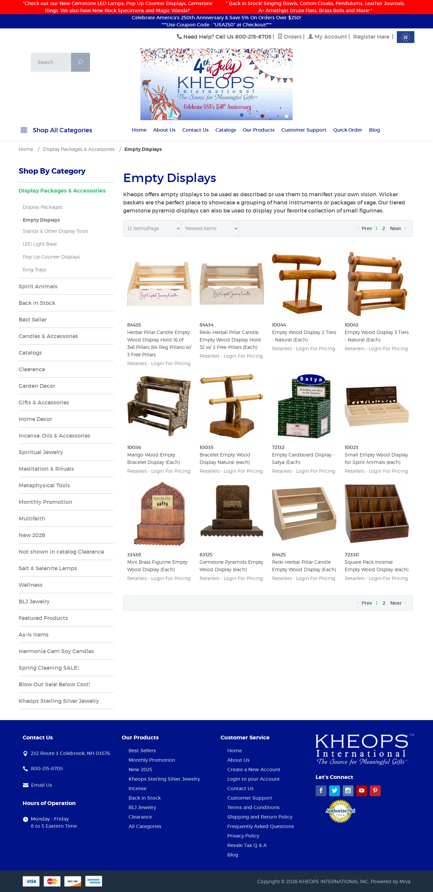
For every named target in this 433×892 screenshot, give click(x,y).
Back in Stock (37, 302)
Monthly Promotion (45, 501)
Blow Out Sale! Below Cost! (54, 684)
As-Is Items (34, 634)
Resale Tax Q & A (247, 845)
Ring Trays (34, 269)
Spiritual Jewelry (41, 452)
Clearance (32, 369)
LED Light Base (40, 244)
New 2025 (140, 769)
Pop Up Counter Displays (51, 257)
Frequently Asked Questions (260, 826)
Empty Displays (41, 220)
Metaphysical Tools (44, 485)
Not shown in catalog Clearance (61, 551)
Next (398, 228)
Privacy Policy (243, 836)
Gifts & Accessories (44, 402)
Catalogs (225, 130)
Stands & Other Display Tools (55, 231)
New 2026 (32, 535)
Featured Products (43, 618)
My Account (327, 36)
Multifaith (32, 518)
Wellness (31, 584)
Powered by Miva (390, 881)
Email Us (41, 785)
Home (139, 130)
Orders (289, 36)
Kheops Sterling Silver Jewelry (59, 700)
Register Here (371, 36)
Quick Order (347, 130)
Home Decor (35, 419)
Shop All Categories (55, 131)
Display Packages (42, 207)
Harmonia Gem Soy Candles (56, 651)
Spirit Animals (38, 286)
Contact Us (195, 130)
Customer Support (303, 130)
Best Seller (33, 319)
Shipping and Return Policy (259, 817)
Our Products (259, 130)
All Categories (145, 826)
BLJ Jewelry (34, 601)
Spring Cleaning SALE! (48, 667)
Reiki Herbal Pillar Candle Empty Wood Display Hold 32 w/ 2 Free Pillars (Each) (230, 339)
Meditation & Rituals (46, 468)
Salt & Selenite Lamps (48, 568)
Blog (374, 130)
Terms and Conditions (253, 807)
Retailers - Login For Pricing (158, 363)
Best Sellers (142, 751)
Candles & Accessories (48, 336)
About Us (164, 130)
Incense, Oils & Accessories (54, 435)
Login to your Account (253, 779)
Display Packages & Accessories (62, 190)
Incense (137, 788)
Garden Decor (37, 385)
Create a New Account (253, 769)
